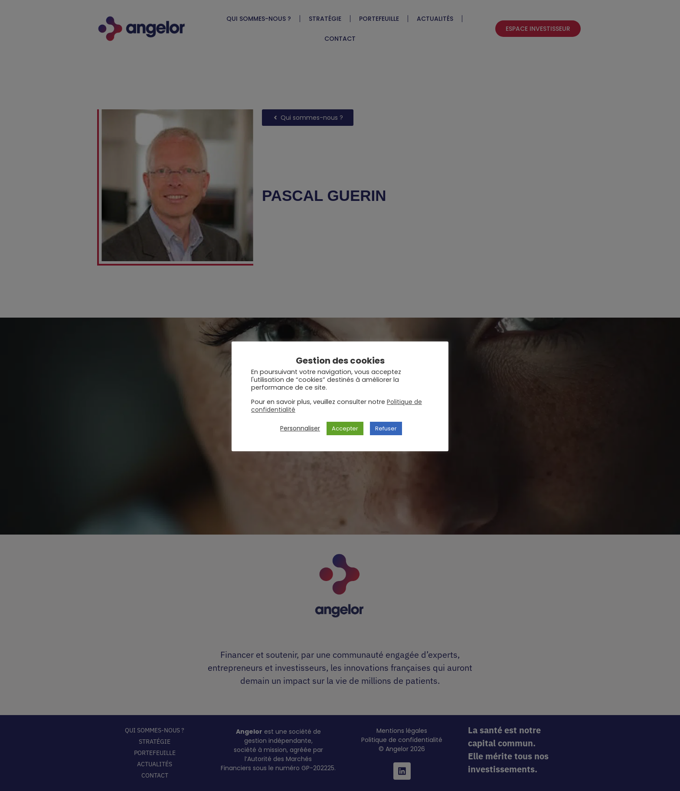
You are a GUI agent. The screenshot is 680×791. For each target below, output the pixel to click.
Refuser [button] (386, 428)
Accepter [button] (345, 428)
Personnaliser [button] (300, 428)
